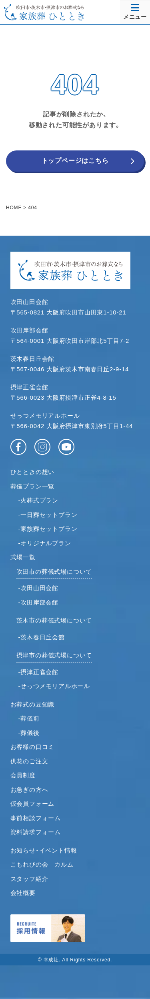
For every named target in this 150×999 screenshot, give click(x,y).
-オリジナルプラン (44, 543)
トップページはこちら (75, 160)
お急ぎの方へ (29, 789)
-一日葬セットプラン (48, 514)
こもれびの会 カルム (42, 864)
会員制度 (23, 775)
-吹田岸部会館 (38, 602)
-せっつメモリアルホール (54, 686)
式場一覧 (23, 557)
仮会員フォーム (32, 803)
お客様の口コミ (32, 746)
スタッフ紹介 (29, 878)
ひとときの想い (32, 471)
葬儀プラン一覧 (32, 486)
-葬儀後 (29, 732)
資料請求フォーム (35, 832)
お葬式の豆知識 (32, 704)
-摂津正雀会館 (38, 672)
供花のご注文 (29, 761)
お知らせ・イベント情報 (43, 850)
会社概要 (23, 892)
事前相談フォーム (35, 818)
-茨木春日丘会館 (41, 637)
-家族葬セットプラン (48, 528)
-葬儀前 (29, 718)
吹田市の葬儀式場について (54, 571)
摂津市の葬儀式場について (54, 655)
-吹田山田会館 (38, 588)
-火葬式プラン (38, 500)
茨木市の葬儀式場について (54, 620)
